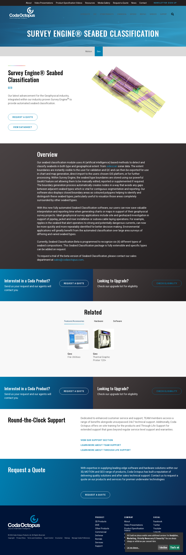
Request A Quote (74, 283)
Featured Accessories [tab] (74, 321)
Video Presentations (43, 3)
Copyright (11, 538)
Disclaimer (59, 538)
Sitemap (67, 538)
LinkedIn (157, 532)
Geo (99, 51)
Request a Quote (120, 3)
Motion (88, 51)
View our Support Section (97, 440)
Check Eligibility (167, 283)
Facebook (157, 521)
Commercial (122, 14)
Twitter (156, 525)
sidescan (112, 166)
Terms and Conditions (34, 538)
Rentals (143, 14)
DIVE (94, 14)
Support (163, 14)
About (29, 3)
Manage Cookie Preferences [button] (81, 538)
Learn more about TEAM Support (101, 445)
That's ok (174, 547)
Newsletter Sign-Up (165, 3)
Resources (90, 3)
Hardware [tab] (98, 321)
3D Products (85, 14)
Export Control (48, 538)
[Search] (172, 14)
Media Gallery (104, 3)
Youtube (157, 528)
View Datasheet (22, 127)
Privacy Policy (21, 538)
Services (153, 14)
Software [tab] (117, 321)
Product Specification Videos (69, 3)
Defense (133, 14)
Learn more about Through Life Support (106, 450)
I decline (163, 547)
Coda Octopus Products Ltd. (22, 535)
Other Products (107, 14)
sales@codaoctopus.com (69, 259)
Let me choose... (133, 547)
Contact (143, 3)
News (133, 3)
